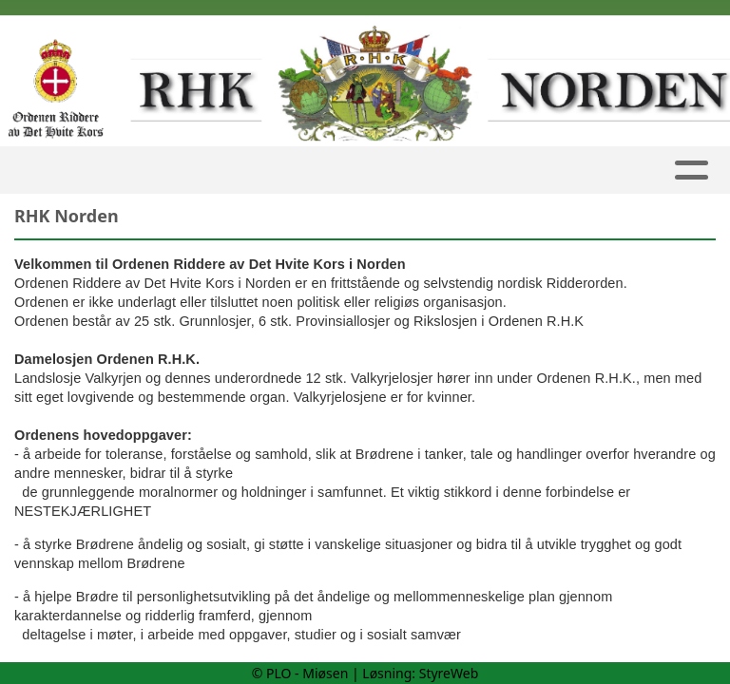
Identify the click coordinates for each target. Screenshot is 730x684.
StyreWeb (449, 673)
